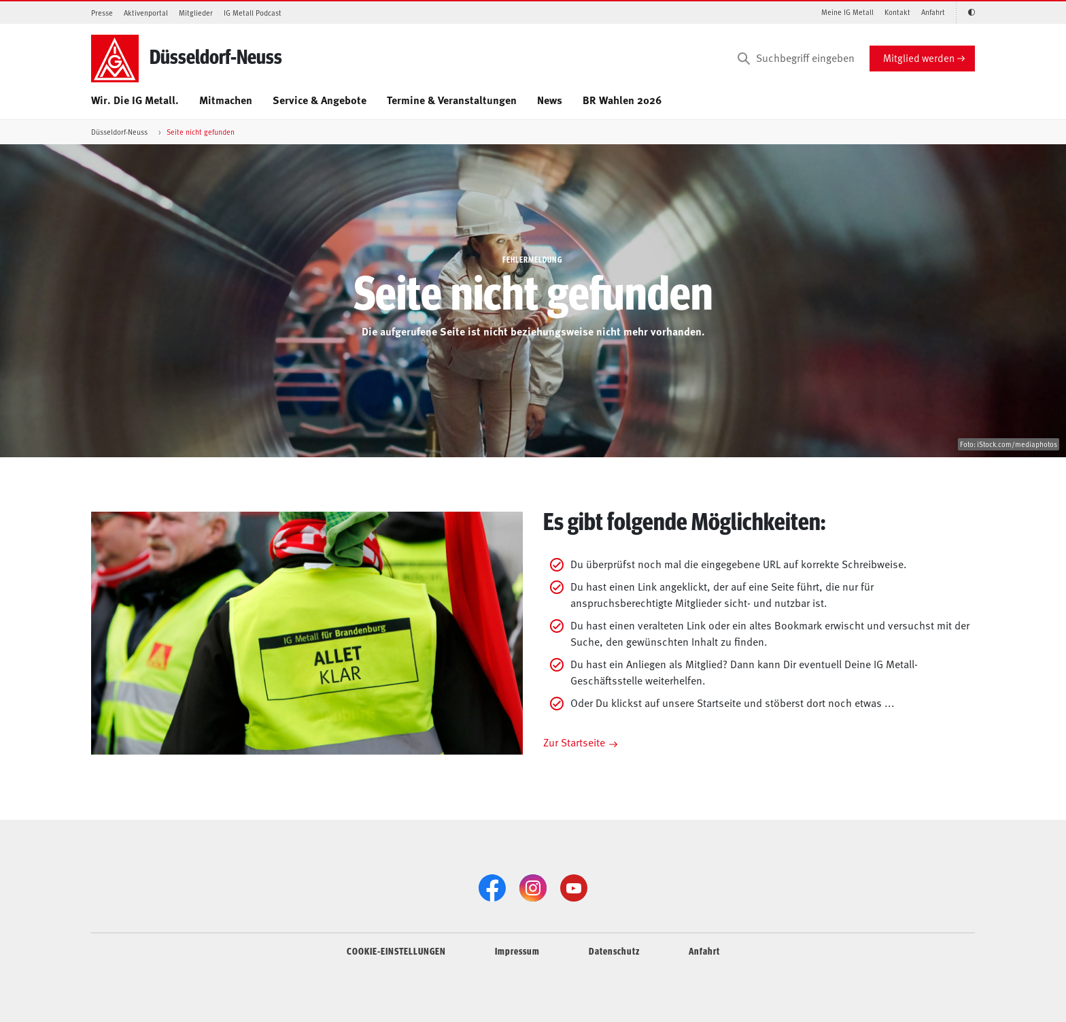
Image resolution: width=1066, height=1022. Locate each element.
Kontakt (897, 12)
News (549, 100)
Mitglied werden (919, 57)
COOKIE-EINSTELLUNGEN (396, 950)
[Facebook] (492, 888)
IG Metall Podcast (252, 12)
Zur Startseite (574, 741)
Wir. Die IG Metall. (135, 100)
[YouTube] (573, 888)
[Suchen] (744, 58)
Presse (102, 12)
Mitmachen (225, 100)
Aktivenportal (146, 12)
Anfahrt (933, 12)
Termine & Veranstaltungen (452, 100)
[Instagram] (533, 888)
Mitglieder (196, 12)
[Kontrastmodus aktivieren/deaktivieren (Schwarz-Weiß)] (965, 12)
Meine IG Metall (847, 12)
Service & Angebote (319, 100)
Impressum (517, 950)
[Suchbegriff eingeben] (794, 58)
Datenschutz (614, 950)
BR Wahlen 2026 (622, 100)
